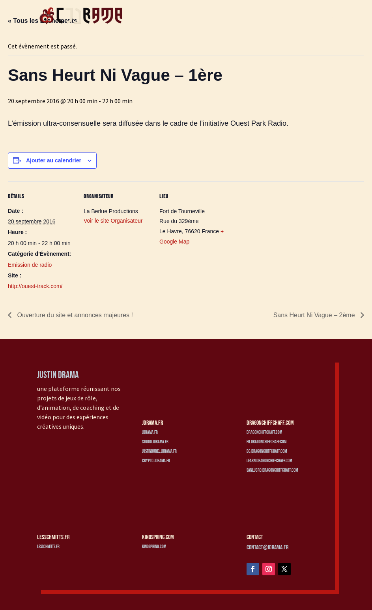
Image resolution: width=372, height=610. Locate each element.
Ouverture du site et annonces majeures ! (74, 315)
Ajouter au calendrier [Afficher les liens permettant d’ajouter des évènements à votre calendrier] (53, 160)
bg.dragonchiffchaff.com (267, 451)
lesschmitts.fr (48, 547)
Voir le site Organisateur (113, 221)
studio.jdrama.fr (155, 442)
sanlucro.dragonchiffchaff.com (272, 470)
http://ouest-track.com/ (35, 286)
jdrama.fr (150, 432)
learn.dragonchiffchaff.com (269, 461)
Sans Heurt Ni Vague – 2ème (315, 315)
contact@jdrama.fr (267, 547)
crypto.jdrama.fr (156, 461)
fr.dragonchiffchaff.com (266, 442)
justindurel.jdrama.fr (159, 451)
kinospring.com (154, 547)
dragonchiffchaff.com (264, 432)
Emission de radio (30, 265)
